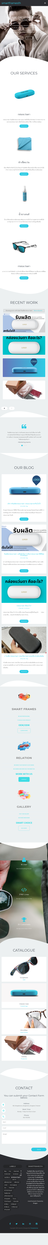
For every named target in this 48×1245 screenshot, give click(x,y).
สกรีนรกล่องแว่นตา (8, 1196)
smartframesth (11, 3)
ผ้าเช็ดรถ (6, 1204)
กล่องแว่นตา (16, 1171)
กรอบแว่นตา (11, 1187)
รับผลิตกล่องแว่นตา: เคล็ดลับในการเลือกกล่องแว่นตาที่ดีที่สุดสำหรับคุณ (24, 554)
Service (29, 38)
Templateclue (34, 1228)
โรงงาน (14, 1198)
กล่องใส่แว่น (7, 1177)
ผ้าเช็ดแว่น (6, 1207)
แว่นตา (5, 1185)
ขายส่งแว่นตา (7, 1174)
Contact (24, 779)
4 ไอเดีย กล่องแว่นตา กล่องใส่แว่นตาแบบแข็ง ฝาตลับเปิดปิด (24, 656)
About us (19, 38)
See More (24, 828)
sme (5, 1187)
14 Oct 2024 (22, 558)
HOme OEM (15, 1201)
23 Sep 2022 (21, 608)
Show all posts (38, 310)
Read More (24, 126)
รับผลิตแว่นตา (7, 1193)
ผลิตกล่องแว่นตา (8, 1182)
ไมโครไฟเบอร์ (7, 1201)
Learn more (24, 730)
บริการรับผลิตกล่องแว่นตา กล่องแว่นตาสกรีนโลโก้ (24, 504)
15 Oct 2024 (22, 506)
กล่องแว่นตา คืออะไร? (24, 606)
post (10, 1171)
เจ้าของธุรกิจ (7, 1198)
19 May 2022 (22, 658)
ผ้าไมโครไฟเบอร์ (8, 1190)
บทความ (14, 1179)
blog (27, 506)
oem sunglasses (13, 1185)
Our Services (26, 608)
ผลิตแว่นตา (16, 1182)
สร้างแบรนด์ (7, 1209)
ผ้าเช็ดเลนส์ (13, 1204)
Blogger (35, 1203)
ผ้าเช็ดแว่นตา (15, 1207)
